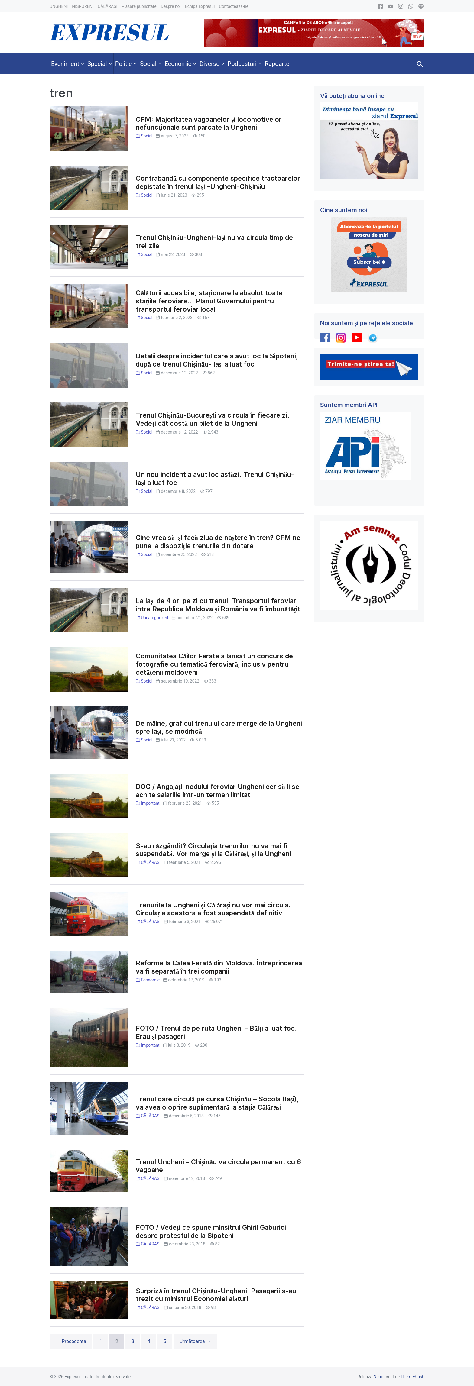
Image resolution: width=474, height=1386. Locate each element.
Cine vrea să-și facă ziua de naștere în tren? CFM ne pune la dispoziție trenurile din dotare (218, 542)
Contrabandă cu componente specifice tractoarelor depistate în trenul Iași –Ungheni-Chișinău (218, 182)
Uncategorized (154, 617)
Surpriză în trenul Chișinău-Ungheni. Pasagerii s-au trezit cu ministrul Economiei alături (216, 1295)
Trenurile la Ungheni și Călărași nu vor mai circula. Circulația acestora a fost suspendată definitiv (213, 909)
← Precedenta (71, 1341)
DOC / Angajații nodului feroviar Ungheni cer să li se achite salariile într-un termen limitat (217, 791)
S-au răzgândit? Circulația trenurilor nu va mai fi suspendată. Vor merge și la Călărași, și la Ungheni (213, 850)
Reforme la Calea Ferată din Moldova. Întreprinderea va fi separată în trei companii (219, 967)
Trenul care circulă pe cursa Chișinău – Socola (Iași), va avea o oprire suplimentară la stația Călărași (217, 1103)
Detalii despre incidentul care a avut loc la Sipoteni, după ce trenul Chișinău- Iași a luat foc (217, 360)
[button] (419, 63)
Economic (150, 979)
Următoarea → (195, 1341)
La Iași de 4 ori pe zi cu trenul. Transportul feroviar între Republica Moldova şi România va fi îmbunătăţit (218, 605)
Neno (378, 1376)
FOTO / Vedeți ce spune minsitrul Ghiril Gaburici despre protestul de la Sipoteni (211, 1231)
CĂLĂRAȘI (151, 862)
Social (146, 136)
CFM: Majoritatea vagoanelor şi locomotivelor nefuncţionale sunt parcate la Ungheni (209, 123)
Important (150, 803)
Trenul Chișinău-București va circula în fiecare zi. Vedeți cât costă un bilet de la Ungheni (213, 419)
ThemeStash (412, 1376)
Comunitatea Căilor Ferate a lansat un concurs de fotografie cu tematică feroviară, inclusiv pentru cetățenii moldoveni (214, 664)
